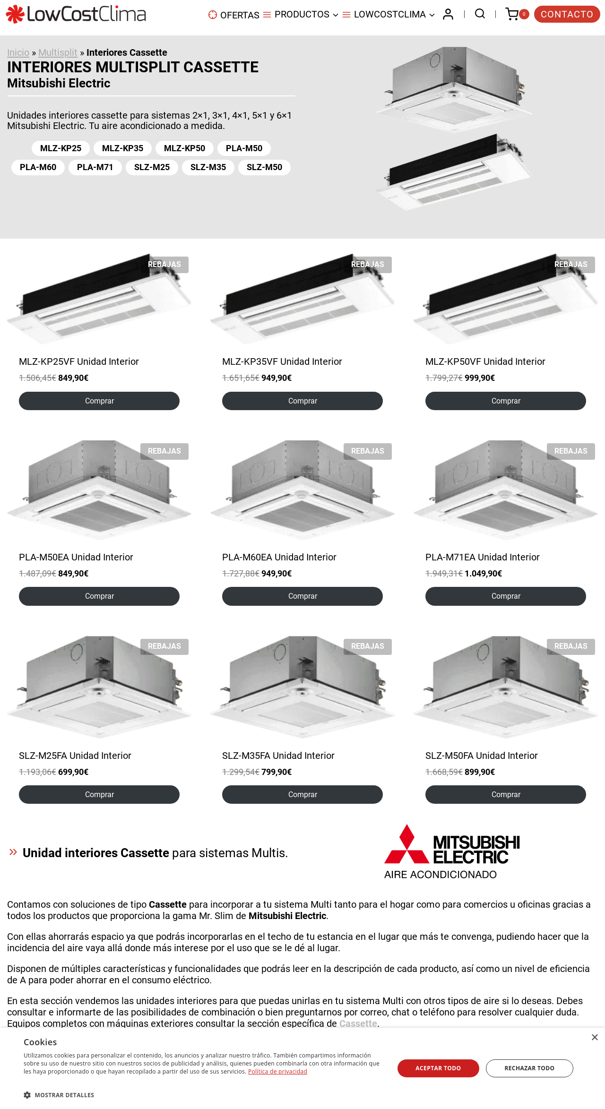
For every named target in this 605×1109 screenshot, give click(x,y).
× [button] (594, 1037)
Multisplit (58, 52)
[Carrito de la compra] (517, 14)
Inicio (18, 52)
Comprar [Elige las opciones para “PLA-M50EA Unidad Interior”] (99, 596)
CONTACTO (567, 14)
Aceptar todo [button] (438, 1068)
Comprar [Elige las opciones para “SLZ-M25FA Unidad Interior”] (99, 794)
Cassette (358, 1023)
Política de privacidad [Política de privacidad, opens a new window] (277, 1071)
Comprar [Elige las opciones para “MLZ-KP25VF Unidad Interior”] (99, 400)
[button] (203, 1094)
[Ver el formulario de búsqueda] (477, 14)
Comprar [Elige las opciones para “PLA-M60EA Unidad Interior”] (302, 596)
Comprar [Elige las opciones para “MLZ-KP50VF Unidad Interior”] (506, 400)
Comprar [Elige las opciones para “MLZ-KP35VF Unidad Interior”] (302, 400)
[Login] (448, 14)
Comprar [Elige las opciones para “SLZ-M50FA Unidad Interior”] (506, 794)
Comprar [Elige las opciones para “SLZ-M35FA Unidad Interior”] (302, 794)
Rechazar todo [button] (529, 1068)
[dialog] (302, 1068)
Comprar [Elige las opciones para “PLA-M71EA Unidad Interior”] (506, 596)
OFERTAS (233, 15)
